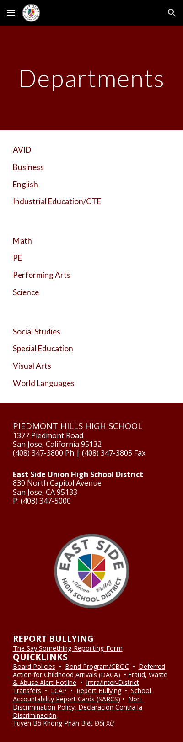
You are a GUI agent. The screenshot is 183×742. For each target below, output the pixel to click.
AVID (22, 149)
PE (17, 258)
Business (28, 167)
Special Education (43, 348)
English (25, 184)
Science (26, 292)
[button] (11, 12)
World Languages (44, 383)
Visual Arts (32, 366)
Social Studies (36, 331)
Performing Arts (41, 275)
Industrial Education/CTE (57, 201)
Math (22, 240)
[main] (91, 78)
